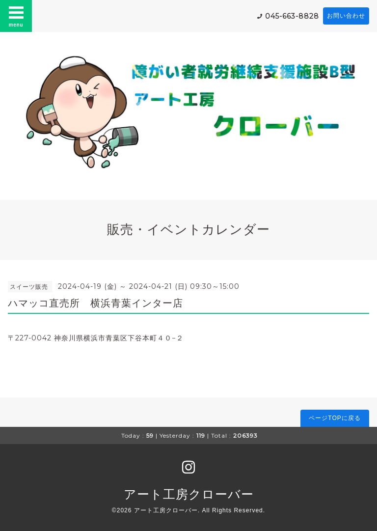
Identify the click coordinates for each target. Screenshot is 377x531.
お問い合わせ (346, 15)
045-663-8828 (292, 16)
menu (16, 16)
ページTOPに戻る (334, 418)
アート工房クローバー (189, 494)
